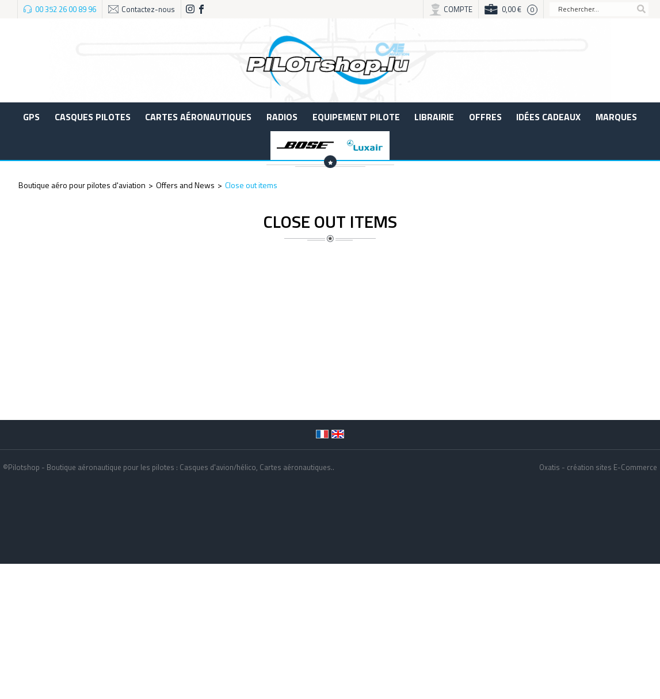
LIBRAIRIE (434, 117)
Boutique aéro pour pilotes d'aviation (82, 185)
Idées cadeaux (548, 117)
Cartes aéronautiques (198, 117)
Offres (485, 117)
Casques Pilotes (93, 117)
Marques (616, 117)
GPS (31, 117)
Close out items (251, 185)
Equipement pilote (356, 117)
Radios (281, 117)
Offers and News (185, 185)
